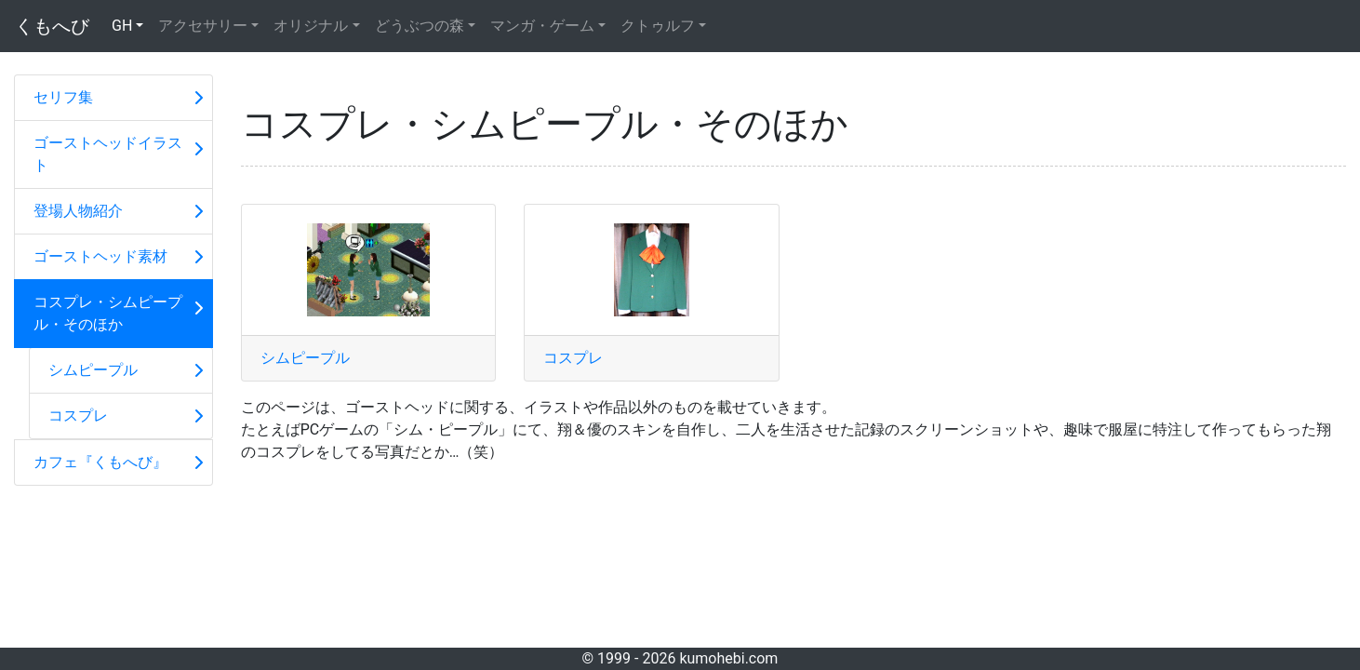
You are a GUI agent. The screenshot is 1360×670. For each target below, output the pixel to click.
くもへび (52, 26)
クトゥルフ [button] (657, 25)
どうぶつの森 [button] (419, 25)
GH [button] (122, 25)
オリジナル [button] (310, 25)
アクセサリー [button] (202, 25)
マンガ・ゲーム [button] (542, 25)
